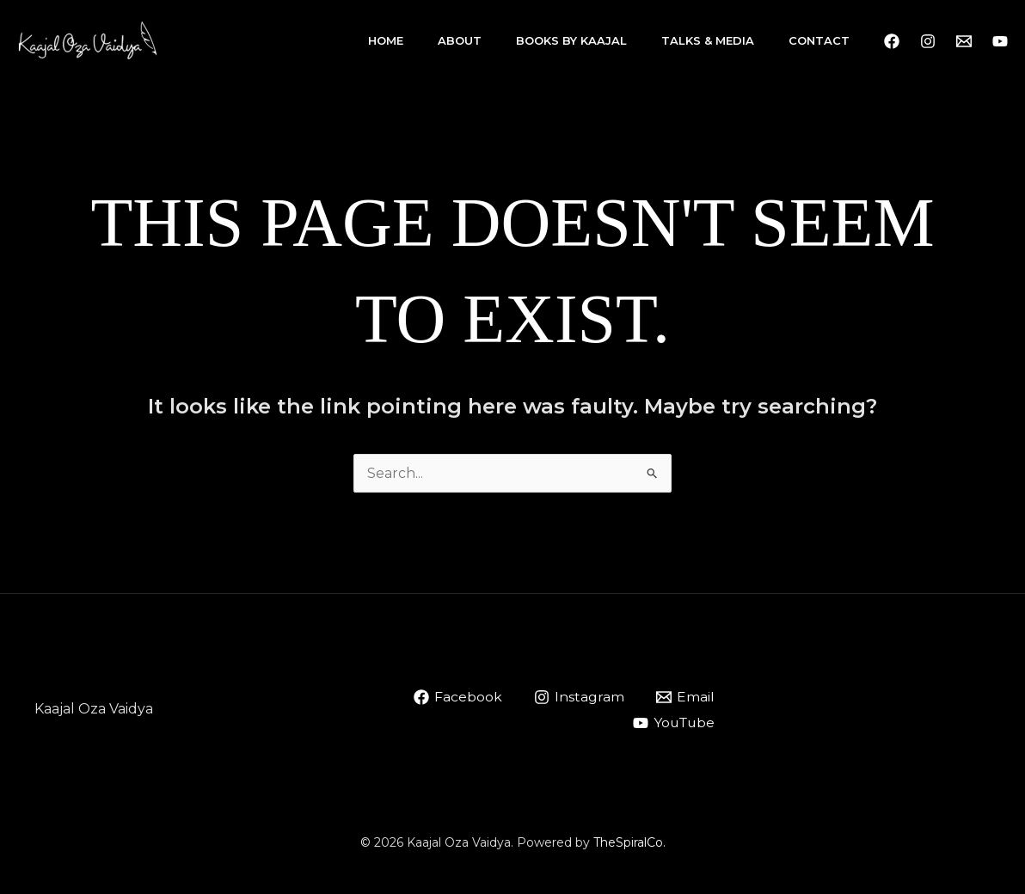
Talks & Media (707, 40)
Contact (819, 40)
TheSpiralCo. (629, 842)
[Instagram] (928, 41)
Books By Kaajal (571, 40)
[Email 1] (964, 41)
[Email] (685, 697)
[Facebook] (891, 41)
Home (385, 40)
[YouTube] (1000, 41)
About (460, 40)
